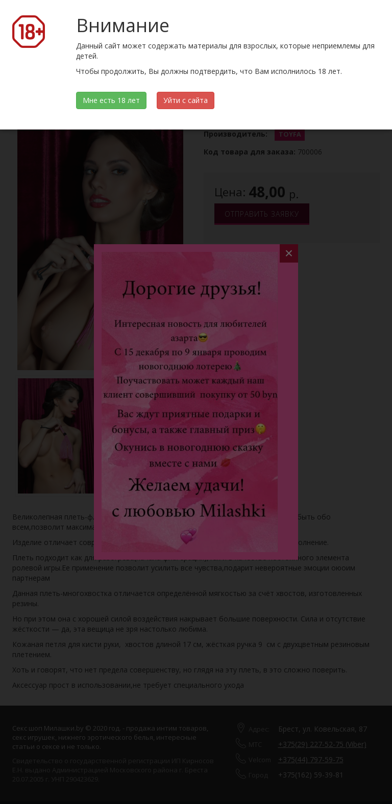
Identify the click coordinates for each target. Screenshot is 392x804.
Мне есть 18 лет (111, 100)
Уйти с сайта (185, 100)
